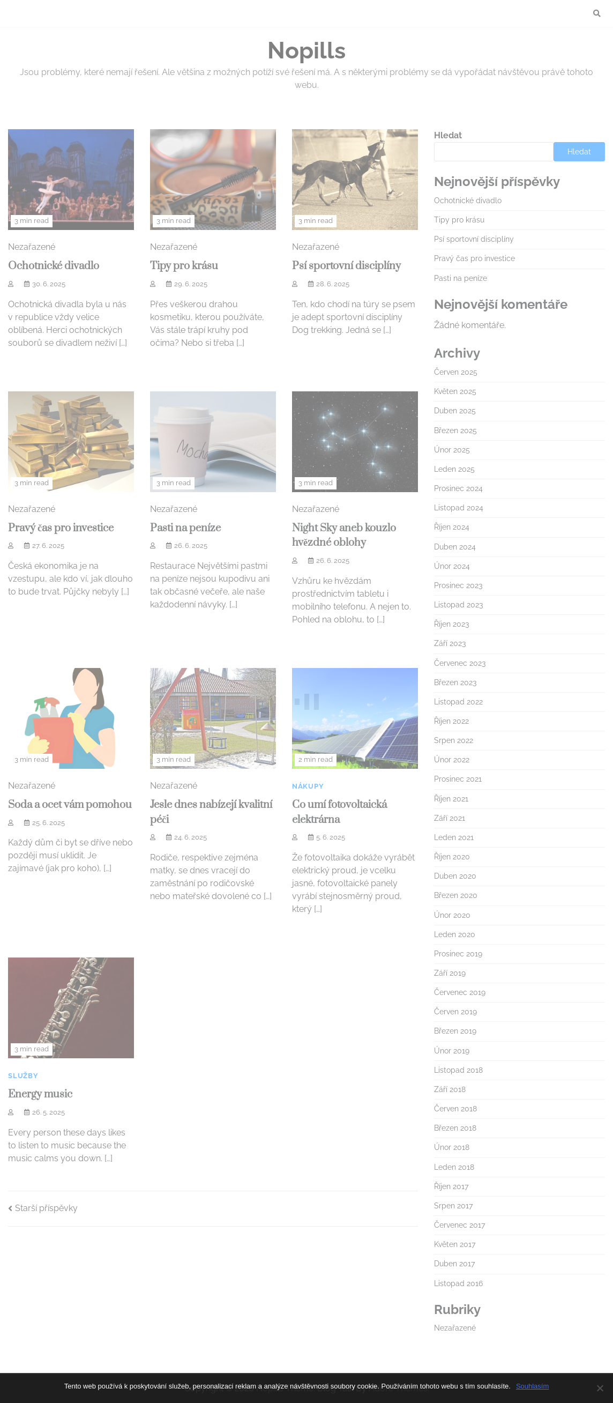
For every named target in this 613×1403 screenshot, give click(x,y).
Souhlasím (532, 1386)
